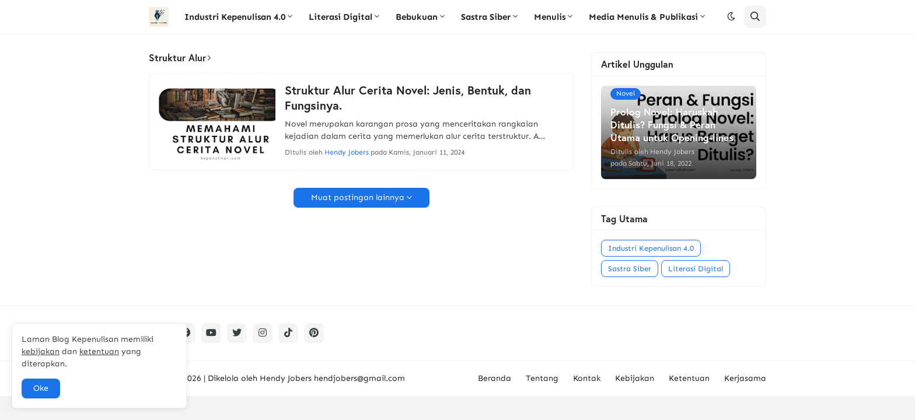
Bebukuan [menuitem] (417, 17)
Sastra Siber (629, 268)
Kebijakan (634, 378)
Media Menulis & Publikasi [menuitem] (643, 17)
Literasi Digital (695, 268)
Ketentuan (689, 378)
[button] (731, 17)
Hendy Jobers (286, 378)
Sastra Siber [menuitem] (486, 17)
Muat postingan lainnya (357, 197)
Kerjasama (745, 378)
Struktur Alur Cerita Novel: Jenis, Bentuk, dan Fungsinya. (408, 98)
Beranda (494, 378)
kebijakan (41, 351)
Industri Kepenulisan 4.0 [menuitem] (234, 17)
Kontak (586, 378)
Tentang (542, 378)
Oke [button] (40, 388)
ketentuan (99, 351)
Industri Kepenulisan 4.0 (651, 248)
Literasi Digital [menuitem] (340, 17)
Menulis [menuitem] (549, 17)
